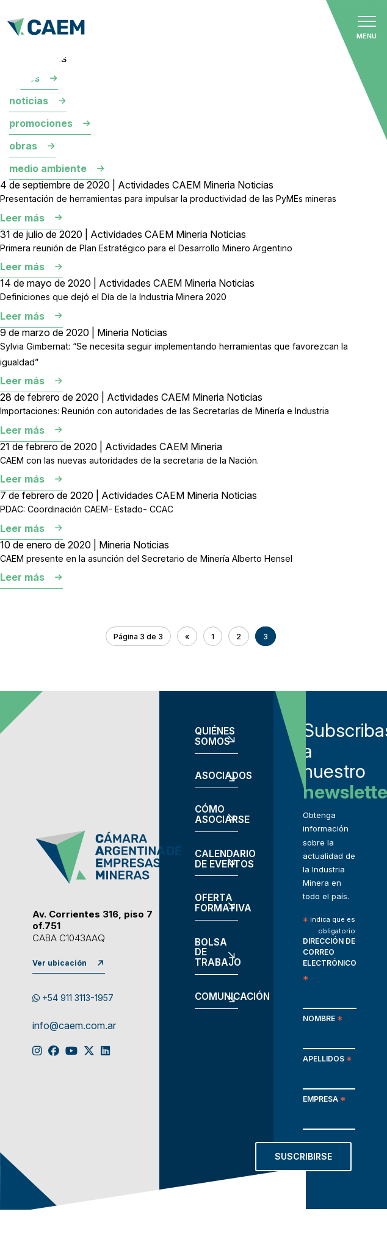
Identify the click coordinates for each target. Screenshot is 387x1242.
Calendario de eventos (216, 859)
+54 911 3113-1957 (73, 998)
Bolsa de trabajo (216, 953)
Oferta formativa (216, 903)
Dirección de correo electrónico (329, 960)
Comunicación (216, 997)
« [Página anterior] (187, 636)
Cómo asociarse (216, 815)
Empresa (324, 1100)
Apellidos (327, 1060)
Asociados (216, 776)
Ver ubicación (59, 962)
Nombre (322, 1019)
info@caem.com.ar (74, 1026)
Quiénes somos (215, 737)
